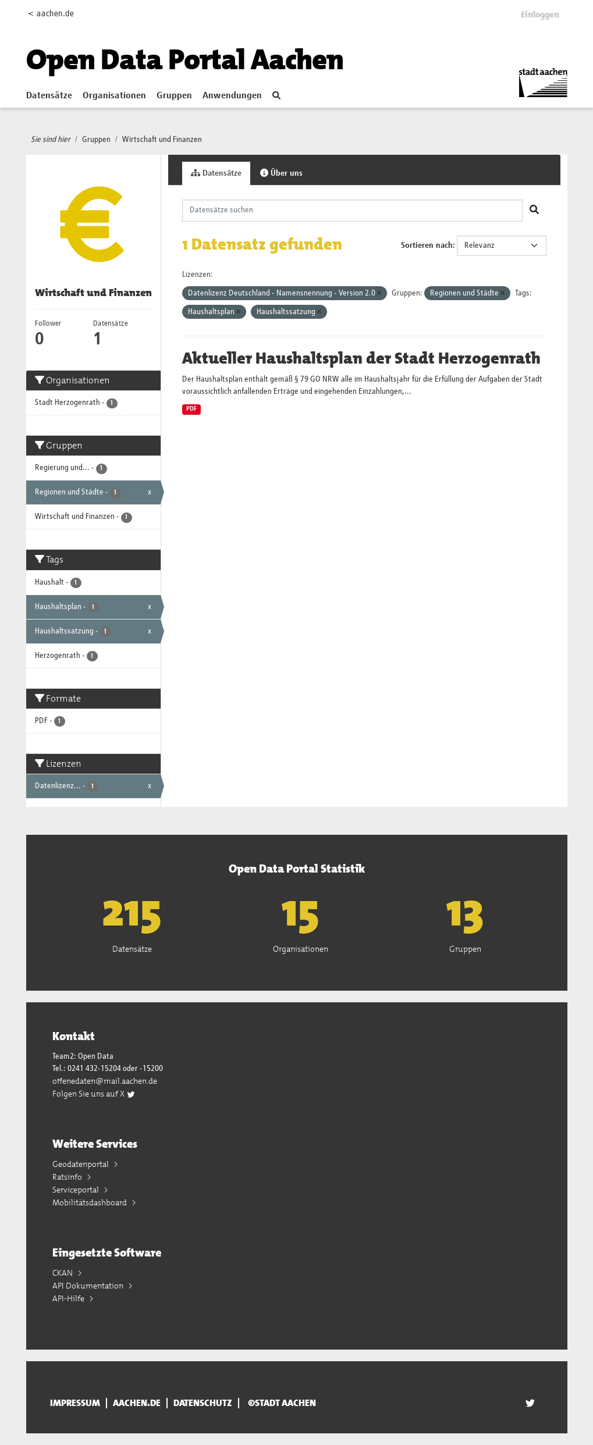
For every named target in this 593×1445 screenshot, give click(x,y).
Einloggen (540, 14)
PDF (191, 409)
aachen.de (137, 1403)
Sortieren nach (427, 245)
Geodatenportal (81, 1164)
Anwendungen (232, 96)
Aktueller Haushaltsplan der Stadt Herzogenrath (361, 358)
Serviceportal (76, 1189)
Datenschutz (202, 1403)
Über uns (281, 173)
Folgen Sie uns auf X (94, 1093)
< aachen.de (51, 13)
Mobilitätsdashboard (90, 1202)
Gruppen (174, 96)
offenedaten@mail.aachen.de (104, 1081)
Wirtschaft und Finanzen (162, 140)
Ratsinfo (68, 1177)
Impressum (75, 1403)
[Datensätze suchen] (352, 211)
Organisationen (114, 96)
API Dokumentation (88, 1285)
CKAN (63, 1273)
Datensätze (49, 96)
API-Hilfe (69, 1298)
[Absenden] (534, 211)
